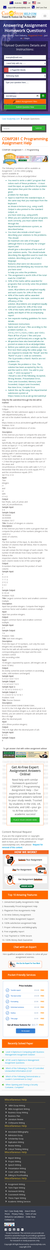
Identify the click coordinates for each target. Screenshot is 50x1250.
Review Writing (13, 1145)
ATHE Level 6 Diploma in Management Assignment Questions (22, 1061)
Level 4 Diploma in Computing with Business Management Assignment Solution (24, 1053)
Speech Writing (13, 1164)
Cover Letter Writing (15, 1171)
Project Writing (13, 1161)
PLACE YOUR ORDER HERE (25, 820)
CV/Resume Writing (15, 1122)
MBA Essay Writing (15, 1105)
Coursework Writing (15, 1194)
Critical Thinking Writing (16, 1149)
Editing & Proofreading (16, 1175)
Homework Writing (14, 1191)
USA (36, 3)
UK (26, 3)
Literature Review (14, 1119)
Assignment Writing (15, 1184)
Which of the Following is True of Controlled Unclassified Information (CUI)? (24, 1069)
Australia (15, 3)
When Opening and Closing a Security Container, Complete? (21, 1086)
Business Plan (12, 1115)
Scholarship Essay (14, 1138)
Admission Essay (14, 1135)
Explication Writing (14, 1142)
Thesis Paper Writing (15, 1198)
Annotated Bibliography (16, 1131)
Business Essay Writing (16, 1112)
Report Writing (13, 1157)
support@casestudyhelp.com (16, 7)
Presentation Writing (15, 1168)
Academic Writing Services (18, 1201)
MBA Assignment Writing (17, 1108)
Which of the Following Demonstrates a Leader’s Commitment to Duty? (22, 1077)
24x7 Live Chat (39, 7)
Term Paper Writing (15, 1187)
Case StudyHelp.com (11, 118)
